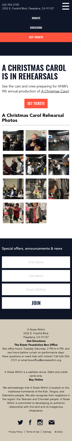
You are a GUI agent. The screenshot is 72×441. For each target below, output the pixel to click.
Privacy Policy (16, 431)
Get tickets (36, 103)
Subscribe (36, 27)
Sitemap (47, 431)
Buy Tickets (36, 37)
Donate (36, 18)
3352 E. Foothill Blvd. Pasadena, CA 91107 (28, 8)
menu (65, 6)
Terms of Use (32, 431)
